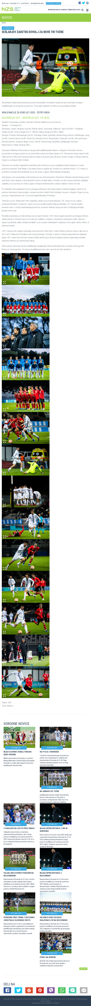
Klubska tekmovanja (69, 10)
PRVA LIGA (5, 3)
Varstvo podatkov (45, 1001)
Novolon (56, 1003)
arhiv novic (83, 969)
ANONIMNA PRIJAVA (37, 3)
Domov (4, 23)
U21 (12, 28)
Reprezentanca (54, 10)
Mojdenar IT (49, 1003)
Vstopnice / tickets (54, 3)
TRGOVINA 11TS (15, 3)
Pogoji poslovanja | (81, 999)
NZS (78, 10)
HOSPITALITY (25, 3)
